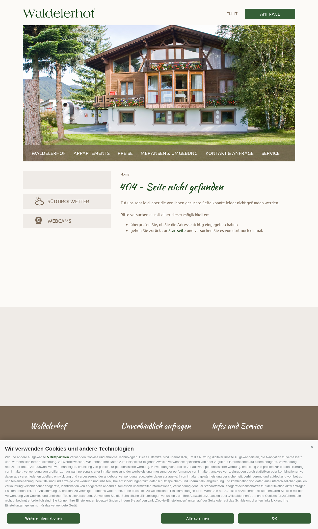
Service (271, 153)
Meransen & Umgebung (169, 153)
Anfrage (270, 13)
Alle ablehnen (197, 518)
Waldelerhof (59, 13)
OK (274, 518)
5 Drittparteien (58, 457)
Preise (125, 153)
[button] (312, 447)
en (229, 13)
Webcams (59, 221)
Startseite (177, 230)
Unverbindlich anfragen (156, 426)
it (236, 13)
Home (125, 174)
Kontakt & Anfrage (230, 153)
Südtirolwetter (68, 201)
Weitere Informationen (43, 518)
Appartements (92, 153)
